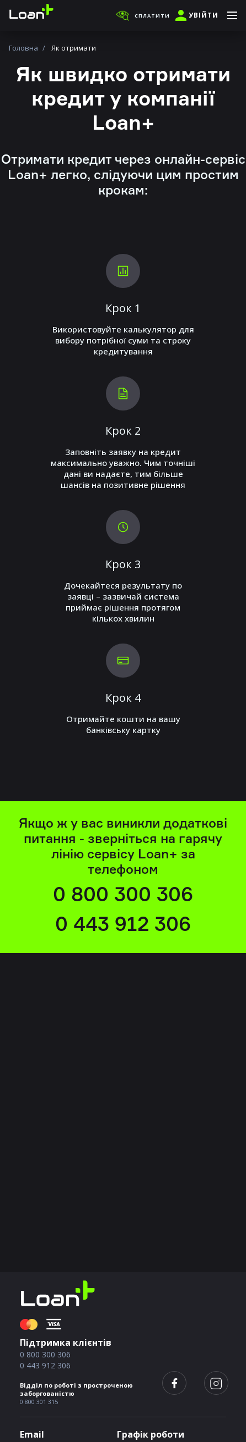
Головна (23, 48)
